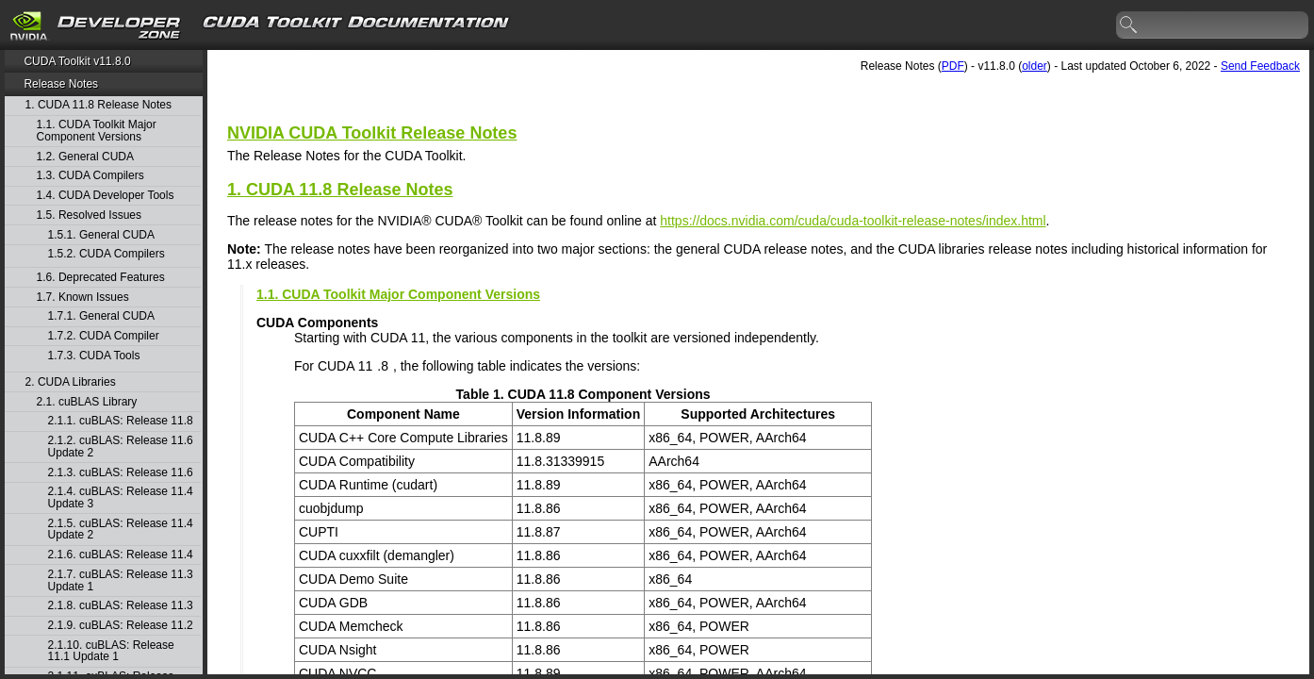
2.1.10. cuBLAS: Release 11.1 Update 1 (111, 651)
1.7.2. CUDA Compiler (103, 336)
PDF (953, 66)
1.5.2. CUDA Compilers (106, 254)
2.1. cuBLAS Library (87, 402)
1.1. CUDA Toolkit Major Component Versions (96, 130)
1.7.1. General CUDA (101, 316)
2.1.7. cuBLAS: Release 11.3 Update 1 (120, 580)
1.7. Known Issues (83, 297)
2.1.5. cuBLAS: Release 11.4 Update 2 (120, 529)
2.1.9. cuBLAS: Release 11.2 (120, 626)
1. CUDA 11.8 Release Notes (98, 105)
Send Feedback (1260, 66)
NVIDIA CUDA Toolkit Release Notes (372, 133)
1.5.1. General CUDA (101, 235)
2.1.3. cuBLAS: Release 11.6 (120, 473)
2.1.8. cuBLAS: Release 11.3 (120, 606)
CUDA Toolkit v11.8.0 (77, 61)
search (1129, 25)
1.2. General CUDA (85, 157)
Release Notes (61, 84)
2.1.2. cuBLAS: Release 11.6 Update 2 (120, 446)
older (1034, 66)
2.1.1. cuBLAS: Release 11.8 (120, 421)
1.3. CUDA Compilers (90, 176)
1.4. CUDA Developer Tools (105, 196)
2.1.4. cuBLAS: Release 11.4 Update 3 (120, 497)
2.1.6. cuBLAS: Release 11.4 (120, 555)
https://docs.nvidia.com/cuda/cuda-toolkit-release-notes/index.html (852, 220)
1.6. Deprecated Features (101, 278)
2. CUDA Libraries (70, 382)
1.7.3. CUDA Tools (94, 356)
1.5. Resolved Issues (89, 215)
